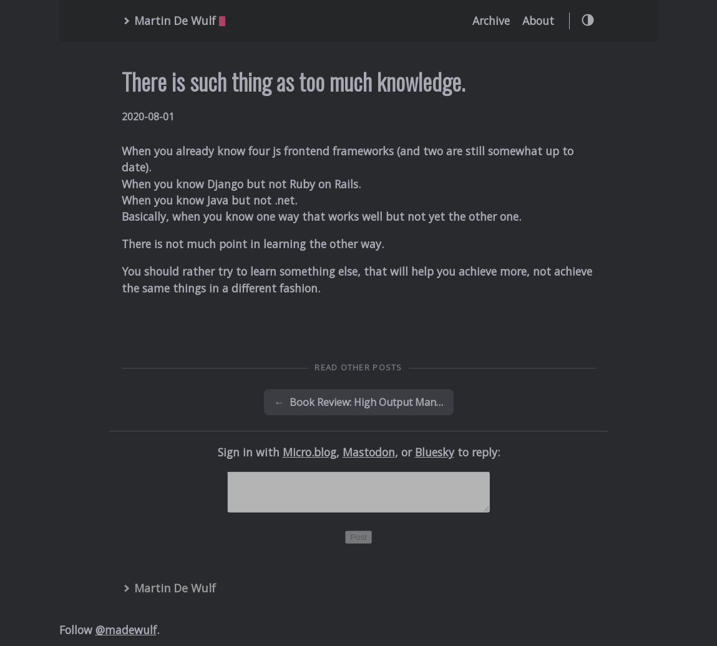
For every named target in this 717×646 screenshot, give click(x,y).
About (538, 20)
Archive (491, 20)
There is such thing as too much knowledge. (293, 81)
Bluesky (434, 452)
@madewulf (126, 637)
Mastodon (369, 452)
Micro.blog (309, 452)
